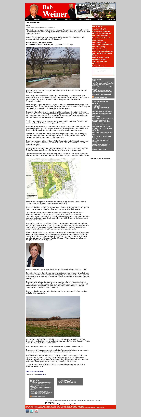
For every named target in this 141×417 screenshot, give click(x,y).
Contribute (102, 2)
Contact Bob (111, 19)
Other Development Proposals (102, 51)
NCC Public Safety (98, 47)
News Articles (69, 19)
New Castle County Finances (102, 44)
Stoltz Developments (99, 49)
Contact (87, 2)
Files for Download (97, 104)
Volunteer (94, 2)
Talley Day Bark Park (99, 61)
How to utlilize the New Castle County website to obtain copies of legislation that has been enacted (103, 120)
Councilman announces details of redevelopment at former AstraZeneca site (103, 91)
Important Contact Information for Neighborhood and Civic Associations (102, 115)
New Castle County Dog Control (101, 126)
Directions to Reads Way (99, 149)
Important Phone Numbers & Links (102, 111)
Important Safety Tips (99, 29)
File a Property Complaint (101, 31)
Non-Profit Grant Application (101, 107)
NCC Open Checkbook (100, 35)
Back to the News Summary (35, 371)
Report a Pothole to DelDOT (102, 33)
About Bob (36, 19)
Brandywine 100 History (100, 57)
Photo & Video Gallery (85, 19)
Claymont (95, 64)
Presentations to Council (101, 38)
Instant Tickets (98, 108)
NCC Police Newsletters (97, 106)
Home (27, 19)
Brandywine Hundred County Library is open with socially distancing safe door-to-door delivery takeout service (103, 83)
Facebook (99, 19)
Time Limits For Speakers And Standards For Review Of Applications (101, 145)
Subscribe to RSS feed (99, 97)
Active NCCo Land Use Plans (100, 124)
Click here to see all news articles (101, 94)
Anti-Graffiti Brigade (99, 59)
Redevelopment (97, 40)
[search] (102, 71)
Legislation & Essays (51, 19)
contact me (41, 374)
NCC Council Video (99, 42)
